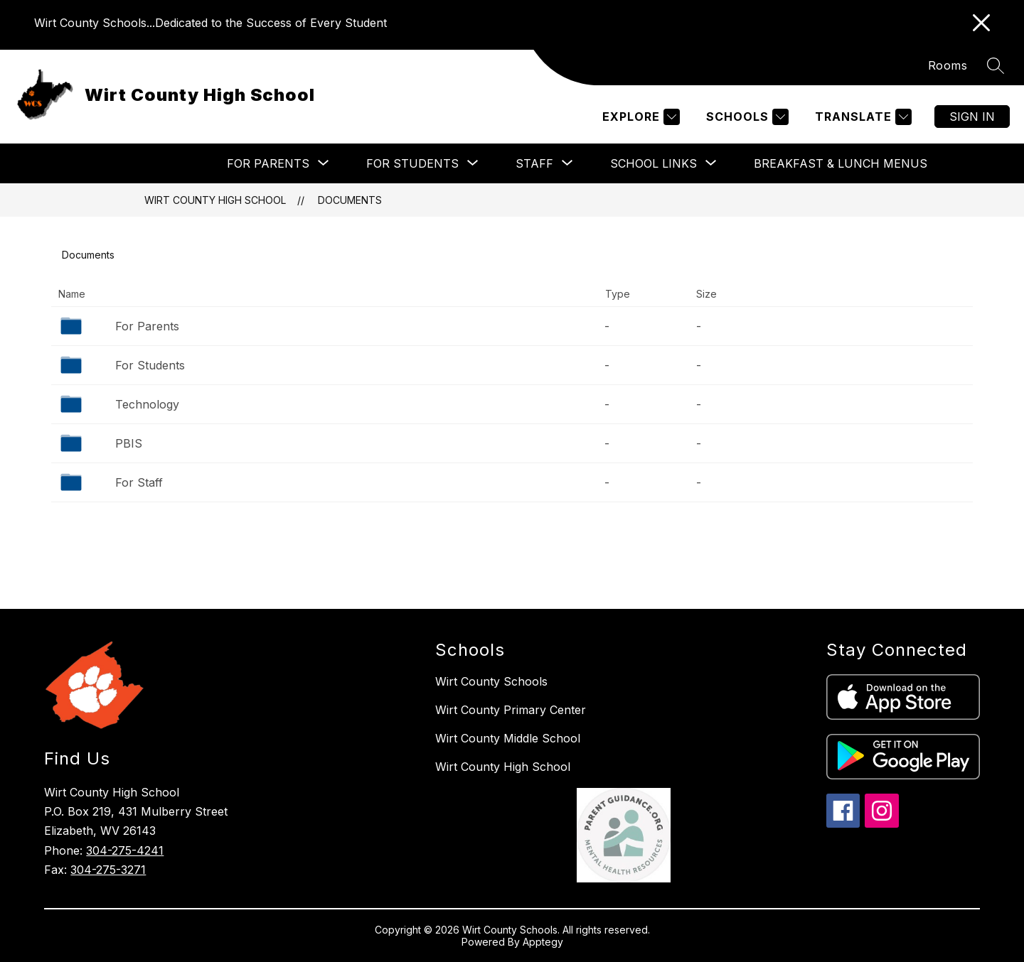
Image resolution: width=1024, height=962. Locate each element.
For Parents (147, 326)
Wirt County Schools (491, 681)
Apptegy (543, 942)
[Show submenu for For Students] (412, 163)
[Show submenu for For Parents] (268, 163)
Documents (350, 200)
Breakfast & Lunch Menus (840, 163)
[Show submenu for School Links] (653, 163)
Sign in (972, 116)
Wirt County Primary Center (510, 710)
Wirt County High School (215, 200)
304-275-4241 (125, 850)
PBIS (128, 443)
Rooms (948, 65)
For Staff (139, 482)
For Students (150, 365)
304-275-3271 (108, 870)
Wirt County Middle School (507, 738)
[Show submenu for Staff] (534, 163)
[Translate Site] (861, 117)
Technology (147, 404)
